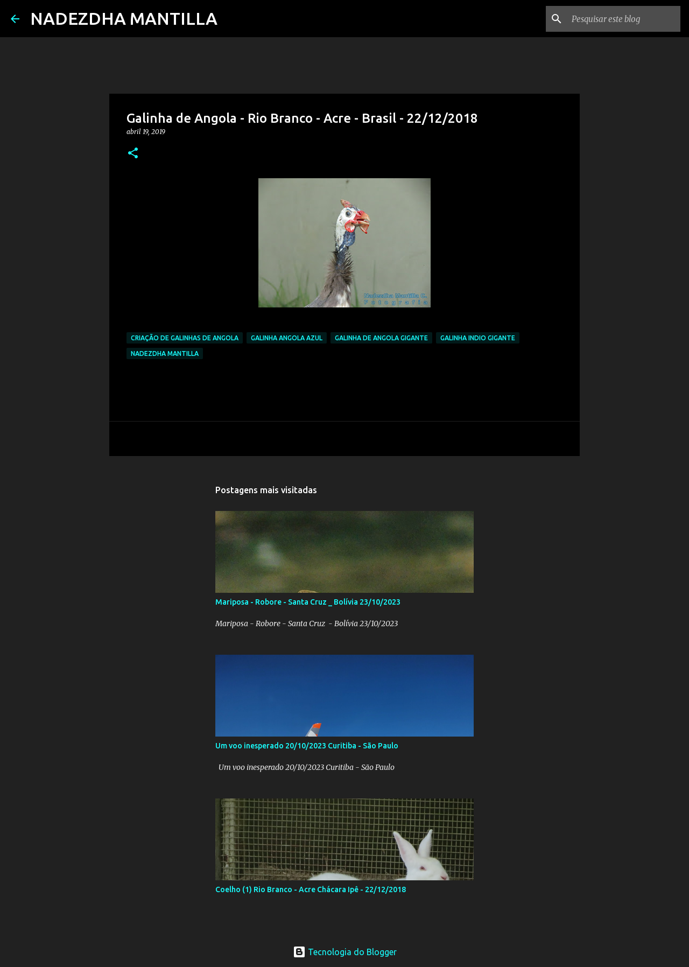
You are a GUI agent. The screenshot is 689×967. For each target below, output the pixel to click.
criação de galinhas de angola (184, 337)
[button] (132, 153)
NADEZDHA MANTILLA (123, 18)
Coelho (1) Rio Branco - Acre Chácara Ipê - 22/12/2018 (310, 889)
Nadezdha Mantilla (165, 353)
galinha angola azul (286, 337)
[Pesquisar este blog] (623, 19)
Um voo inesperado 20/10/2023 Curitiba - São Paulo (306, 745)
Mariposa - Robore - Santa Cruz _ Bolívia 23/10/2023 (307, 602)
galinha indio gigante (477, 337)
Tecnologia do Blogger (345, 952)
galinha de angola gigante (381, 337)
